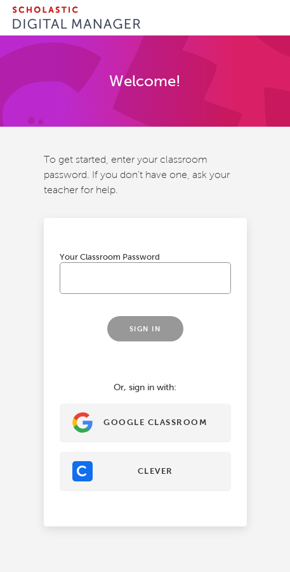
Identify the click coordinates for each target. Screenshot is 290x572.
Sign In (145, 329)
